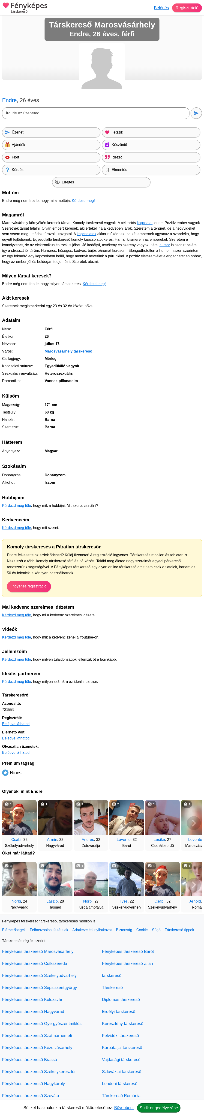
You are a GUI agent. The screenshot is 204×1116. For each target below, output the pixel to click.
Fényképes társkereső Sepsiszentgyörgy (39, 987)
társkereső (111, 975)
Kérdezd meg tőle (16, 506)
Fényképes (25, 8)
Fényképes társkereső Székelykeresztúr (39, 1071)
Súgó (156, 930)
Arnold (195, 901)
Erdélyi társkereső (118, 1011)
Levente (124, 839)
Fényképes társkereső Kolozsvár (32, 999)
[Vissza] (10, 823)
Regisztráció (187, 8)
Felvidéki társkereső (120, 1035)
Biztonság (124, 930)
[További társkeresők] (194, 823)
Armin (52, 839)
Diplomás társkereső (121, 999)
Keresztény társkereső (122, 1023)
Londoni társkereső (119, 1083)
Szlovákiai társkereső (121, 1071)
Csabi (16, 839)
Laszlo (52, 901)
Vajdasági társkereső (121, 1059)
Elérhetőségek (14, 930)
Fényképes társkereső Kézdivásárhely (37, 1047)
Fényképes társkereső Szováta (30, 1095)
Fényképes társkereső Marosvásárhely (37, 951)
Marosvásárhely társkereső (68, 351)
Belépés (161, 8)
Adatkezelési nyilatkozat (92, 930)
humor (164, 245)
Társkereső (112, 987)
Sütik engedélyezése (159, 1108)
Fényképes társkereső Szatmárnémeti (37, 1035)
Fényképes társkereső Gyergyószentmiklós (41, 1023)
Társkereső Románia (121, 1095)
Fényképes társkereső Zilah (127, 963)
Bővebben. (124, 1107)
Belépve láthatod (16, 724)
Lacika (159, 839)
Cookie (142, 930)
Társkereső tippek (179, 930)
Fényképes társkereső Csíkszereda (34, 963)
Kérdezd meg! (83, 201)
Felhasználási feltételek (49, 930)
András (88, 839)
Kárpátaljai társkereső (122, 1047)
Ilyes (124, 901)
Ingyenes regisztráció (29, 586)
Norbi (16, 901)
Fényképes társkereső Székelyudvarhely (39, 975)
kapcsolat (145, 223)
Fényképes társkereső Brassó (29, 1059)
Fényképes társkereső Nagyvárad (33, 1011)
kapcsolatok (86, 234)
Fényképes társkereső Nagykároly (33, 1083)
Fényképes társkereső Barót (128, 951)
